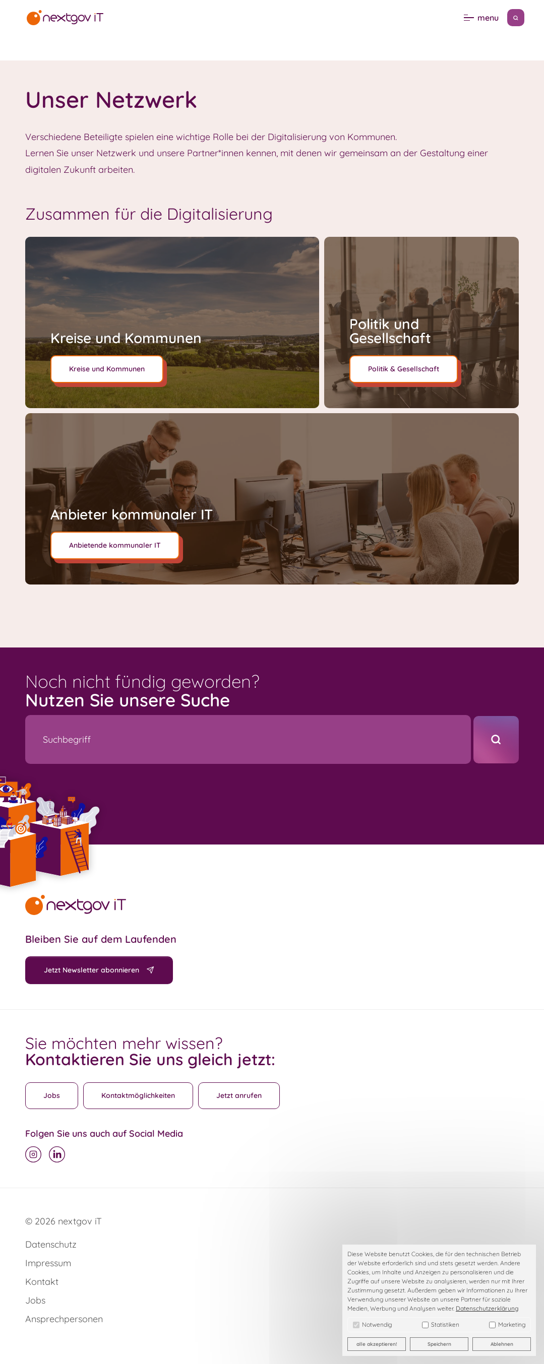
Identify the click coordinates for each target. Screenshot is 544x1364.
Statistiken (440, 1324)
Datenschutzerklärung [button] (487, 1308)
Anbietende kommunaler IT (115, 545)
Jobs (51, 1095)
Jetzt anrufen (239, 1095)
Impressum (48, 1263)
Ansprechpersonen (64, 1319)
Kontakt (41, 1281)
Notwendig (372, 1324)
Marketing (507, 1324)
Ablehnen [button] (502, 1344)
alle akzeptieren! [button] (376, 1344)
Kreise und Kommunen (107, 368)
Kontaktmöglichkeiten (138, 1095)
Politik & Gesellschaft (403, 368)
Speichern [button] (439, 1344)
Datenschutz (51, 1244)
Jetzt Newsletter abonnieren (91, 970)
